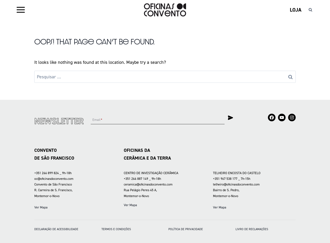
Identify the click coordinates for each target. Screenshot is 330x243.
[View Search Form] (310, 10)
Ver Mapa (41, 207)
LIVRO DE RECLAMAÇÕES (252, 229)
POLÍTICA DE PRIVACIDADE (185, 229)
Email (97, 120)
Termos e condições (116, 229)
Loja (295, 9)
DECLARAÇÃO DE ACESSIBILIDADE (56, 229)
